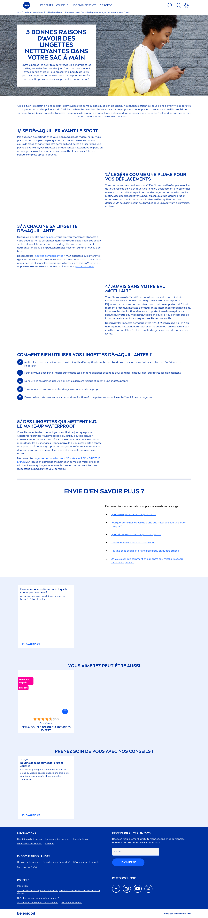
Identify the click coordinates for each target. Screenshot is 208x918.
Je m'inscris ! (128, 862)
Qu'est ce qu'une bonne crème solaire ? (37, 902)
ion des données (57, 839)
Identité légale (81, 839)
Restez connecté (124, 878)
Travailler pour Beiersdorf (56, 862)
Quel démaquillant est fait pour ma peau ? (136, 534)
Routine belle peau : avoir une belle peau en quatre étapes (145, 550)
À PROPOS (106, 5)
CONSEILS (23, 880)
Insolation (22, 886)
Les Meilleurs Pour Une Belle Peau (47, 12)
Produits (46, 5)
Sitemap (49, 843)
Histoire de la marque (28, 862)
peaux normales (84, 266)
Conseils (62, 5)
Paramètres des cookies (29, 843)
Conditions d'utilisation (29, 839)
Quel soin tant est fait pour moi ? (133, 514)
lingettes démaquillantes (48, 255)
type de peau (47, 237)
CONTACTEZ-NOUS (27, 867)
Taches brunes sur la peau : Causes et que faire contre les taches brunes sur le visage (58, 892)
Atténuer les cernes (72, 902)
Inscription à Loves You (132, 833)
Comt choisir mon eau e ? (133, 542)
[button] (65, 711)
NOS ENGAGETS (84, 5)
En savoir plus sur (33, 856)
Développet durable (86, 862)
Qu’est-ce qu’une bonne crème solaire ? (38, 898)
